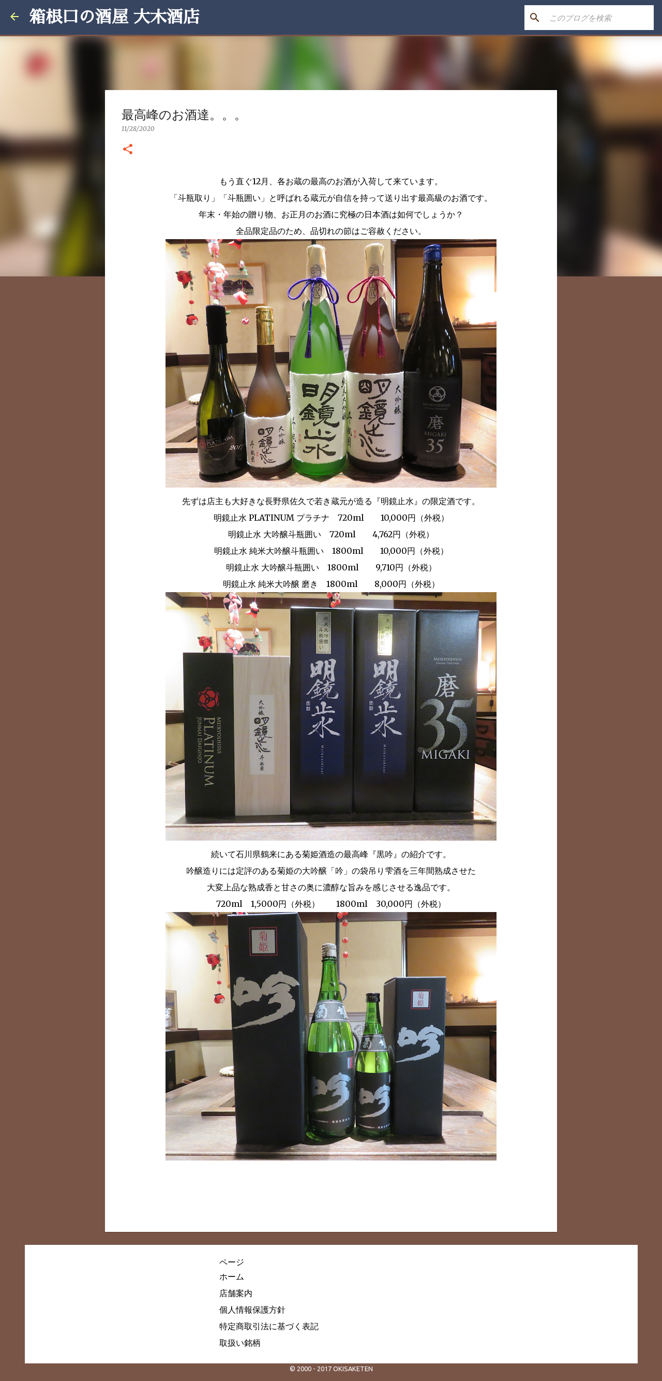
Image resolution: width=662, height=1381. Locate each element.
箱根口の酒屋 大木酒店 (114, 17)
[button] (128, 149)
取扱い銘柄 (240, 1343)
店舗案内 (235, 1293)
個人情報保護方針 (252, 1309)
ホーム (231, 1276)
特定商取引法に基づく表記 (269, 1326)
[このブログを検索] (599, 17)
